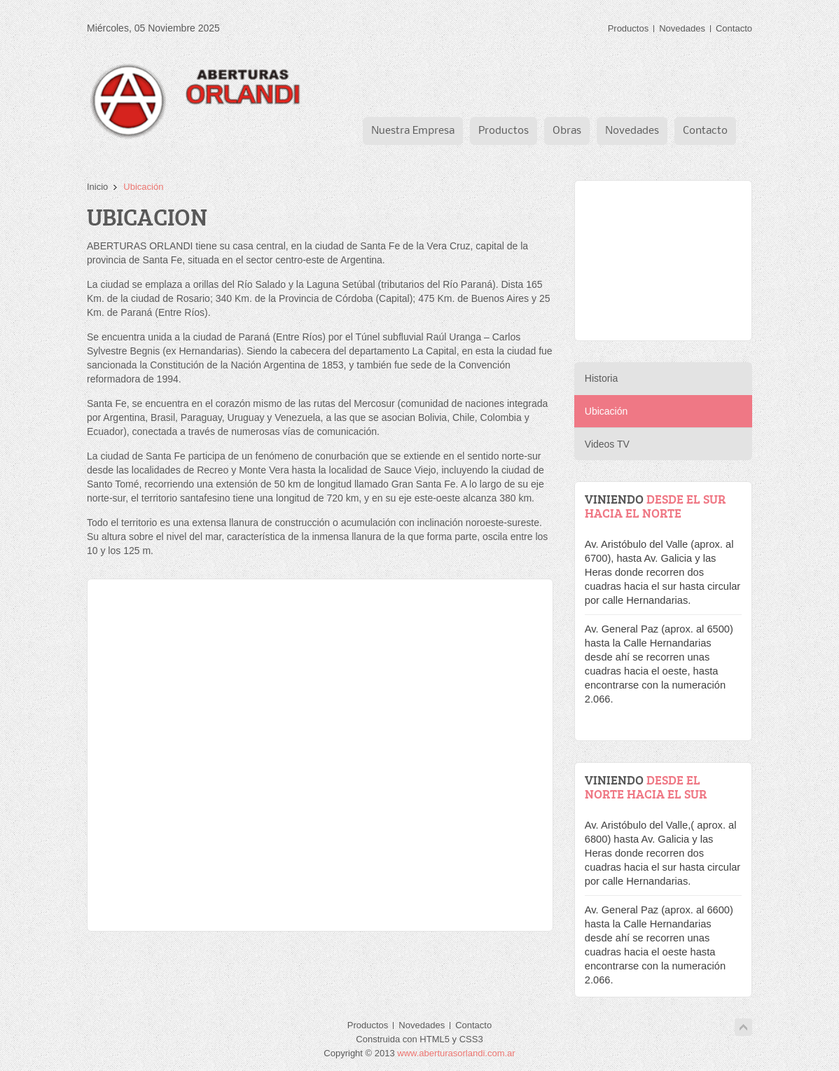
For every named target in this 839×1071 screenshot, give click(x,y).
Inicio (97, 186)
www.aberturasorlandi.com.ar (456, 1053)
